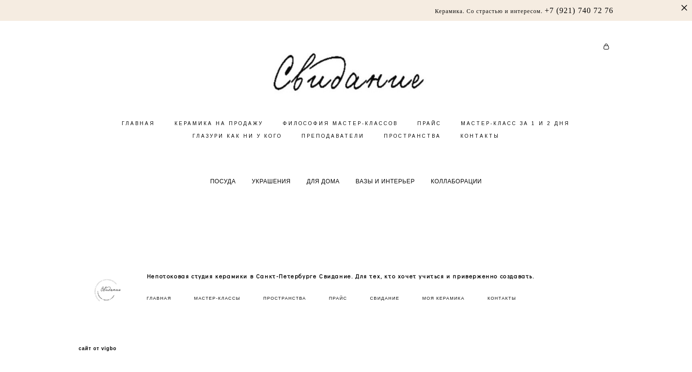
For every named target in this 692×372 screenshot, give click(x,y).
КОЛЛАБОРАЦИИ (456, 195)
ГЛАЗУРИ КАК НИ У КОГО (237, 149)
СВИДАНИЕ (384, 298)
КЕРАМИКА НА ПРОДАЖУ (218, 137)
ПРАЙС (429, 137)
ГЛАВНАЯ (138, 137)
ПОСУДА (223, 195)
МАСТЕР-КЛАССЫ (217, 298)
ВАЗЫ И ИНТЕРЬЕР (385, 195)
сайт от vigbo (97, 349)
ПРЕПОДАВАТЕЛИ (332, 149)
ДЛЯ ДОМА (323, 195)
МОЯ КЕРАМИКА (443, 298)
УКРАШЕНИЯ (271, 195)
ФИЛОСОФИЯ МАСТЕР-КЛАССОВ (340, 137)
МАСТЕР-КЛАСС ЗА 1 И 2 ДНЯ (515, 137)
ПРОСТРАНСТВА (412, 149)
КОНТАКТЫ (480, 149)
